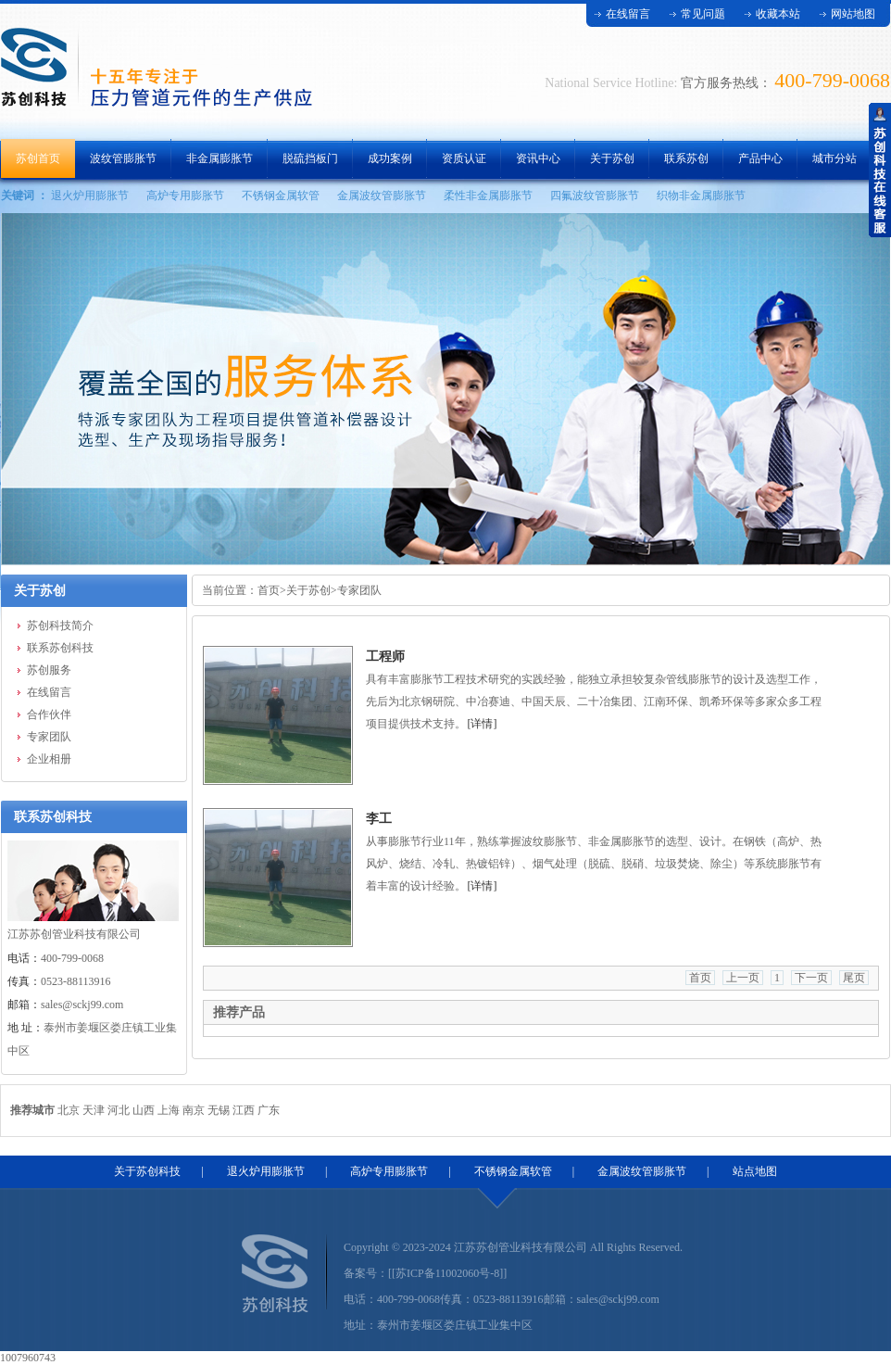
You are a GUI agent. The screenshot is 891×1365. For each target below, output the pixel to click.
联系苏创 (686, 158)
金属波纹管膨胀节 (381, 195)
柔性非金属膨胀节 (488, 195)
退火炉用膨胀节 (90, 195)
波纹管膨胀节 (123, 158)
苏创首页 (38, 158)
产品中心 (760, 158)
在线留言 (628, 13)
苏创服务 (49, 670)
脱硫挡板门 (310, 158)
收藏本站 (778, 13)
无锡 (218, 1110)
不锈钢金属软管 (281, 195)
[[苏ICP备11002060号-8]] (447, 1273)
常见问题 (703, 13)
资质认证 (464, 158)
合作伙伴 (49, 714)
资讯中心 (538, 158)
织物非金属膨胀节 (701, 195)
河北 (118, 1110)
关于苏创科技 (147, 1171)
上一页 (742, 977)
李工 (379, 819)
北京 (68, 1110)
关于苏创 (612, 158)
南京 (193, 1110)
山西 (143, 1110)
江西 (243, 1110)
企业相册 (49, 758)
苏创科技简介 (60, 625)
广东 (268, 1110)
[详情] (482, 723)
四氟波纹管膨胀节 (594, 195)
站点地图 (755, 1171)
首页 (268, 590)
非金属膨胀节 (219, 158)
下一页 (811, 977)
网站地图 (853, 13)
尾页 (854, 977)
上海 (168, 1110)
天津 (93, 1110)
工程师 (385, 657)
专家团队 (49, 736)
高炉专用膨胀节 (185, 195)
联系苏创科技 (60, 647)
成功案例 (390, 158)
